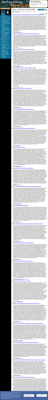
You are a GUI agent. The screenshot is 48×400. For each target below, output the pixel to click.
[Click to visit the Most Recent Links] (5, 9)
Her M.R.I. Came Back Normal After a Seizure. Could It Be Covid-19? (24, 67)
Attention (17, 47)
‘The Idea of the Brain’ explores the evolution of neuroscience (23, 109)
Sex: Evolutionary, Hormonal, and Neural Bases (5, 42)
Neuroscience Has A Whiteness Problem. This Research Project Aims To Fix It (25, 33)
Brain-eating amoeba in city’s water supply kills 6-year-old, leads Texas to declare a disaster (28, 14)
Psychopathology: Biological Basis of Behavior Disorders (5, 51)
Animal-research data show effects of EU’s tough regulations (22, 242)
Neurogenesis (21, 340)
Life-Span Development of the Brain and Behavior (6, 32)
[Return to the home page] (16, 4)
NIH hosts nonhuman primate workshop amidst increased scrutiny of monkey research (27, 223)
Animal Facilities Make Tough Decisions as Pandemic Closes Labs (23, 128)
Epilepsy (17, 86)
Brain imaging (18, 166)
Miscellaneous (18, 31)
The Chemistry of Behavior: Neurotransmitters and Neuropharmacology (5, 27)
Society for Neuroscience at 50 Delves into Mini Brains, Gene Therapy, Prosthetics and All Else (28, 359)
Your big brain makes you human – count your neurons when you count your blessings (27, 323)
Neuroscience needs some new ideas (18, 147)
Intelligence (17, 340)
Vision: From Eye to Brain (6, 38)
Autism (17, 184)
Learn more (17, 11)
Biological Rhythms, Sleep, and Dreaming (6, 47)
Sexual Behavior (18, 203)
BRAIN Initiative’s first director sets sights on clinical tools (22, 261)
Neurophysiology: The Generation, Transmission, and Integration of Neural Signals (6, 23)
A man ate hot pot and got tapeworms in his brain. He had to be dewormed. (25, 342)
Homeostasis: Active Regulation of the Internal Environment (6, 45)
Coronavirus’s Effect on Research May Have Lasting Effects (22, 168)
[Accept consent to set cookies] (42, 395)
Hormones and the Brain (6, 29)
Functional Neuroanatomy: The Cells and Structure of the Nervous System (6, 20)
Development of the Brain (19, 301)
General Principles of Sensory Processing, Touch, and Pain (5, 35)
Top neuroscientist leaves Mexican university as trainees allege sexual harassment (26, 186)
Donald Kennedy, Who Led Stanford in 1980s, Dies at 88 (22, 88)
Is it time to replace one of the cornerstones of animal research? (23, 49)
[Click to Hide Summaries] (41, 10)
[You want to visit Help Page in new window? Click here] (46, 10)
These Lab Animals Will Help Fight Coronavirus (20, 205)
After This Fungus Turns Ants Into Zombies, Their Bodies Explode (23, 377)
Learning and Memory (5, 53)
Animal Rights (18, 145)
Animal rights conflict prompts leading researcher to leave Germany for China (25, 303)
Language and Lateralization (4, 56)
